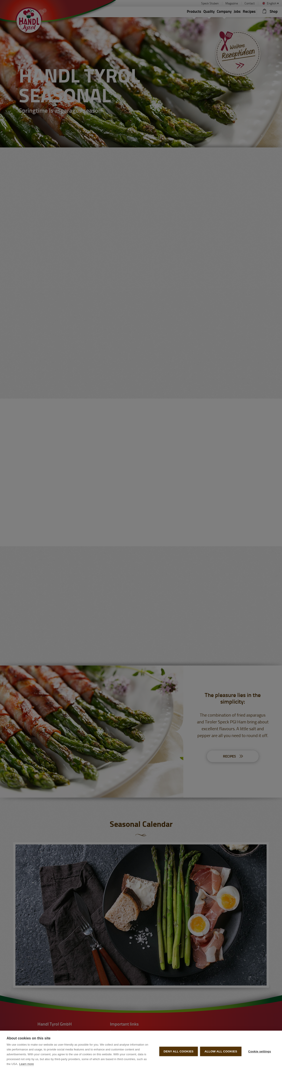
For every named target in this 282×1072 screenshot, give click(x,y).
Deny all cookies (179, 1051)
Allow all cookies (220, 1051)
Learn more (26, 1064)
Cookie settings (259, 1051)
